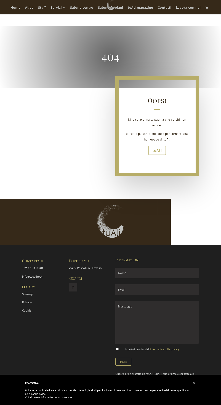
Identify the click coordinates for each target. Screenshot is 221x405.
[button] (194, 383)
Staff (42, 7)
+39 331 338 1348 (32, 268)
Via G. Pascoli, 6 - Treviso (85, 268)
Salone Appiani (110, 7)
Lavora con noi (188, 7)
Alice (29, 7)
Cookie (26, 310)
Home (15, 7)
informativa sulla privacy (164, 349)
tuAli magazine (140, 7)
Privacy (27, 302)
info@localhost (32, 276)
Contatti (164, 7)
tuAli (157, 150)
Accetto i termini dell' (152, 349)
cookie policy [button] (38, 394)
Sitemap (27, 294)
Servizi (56, 7)
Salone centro (81, 7)
